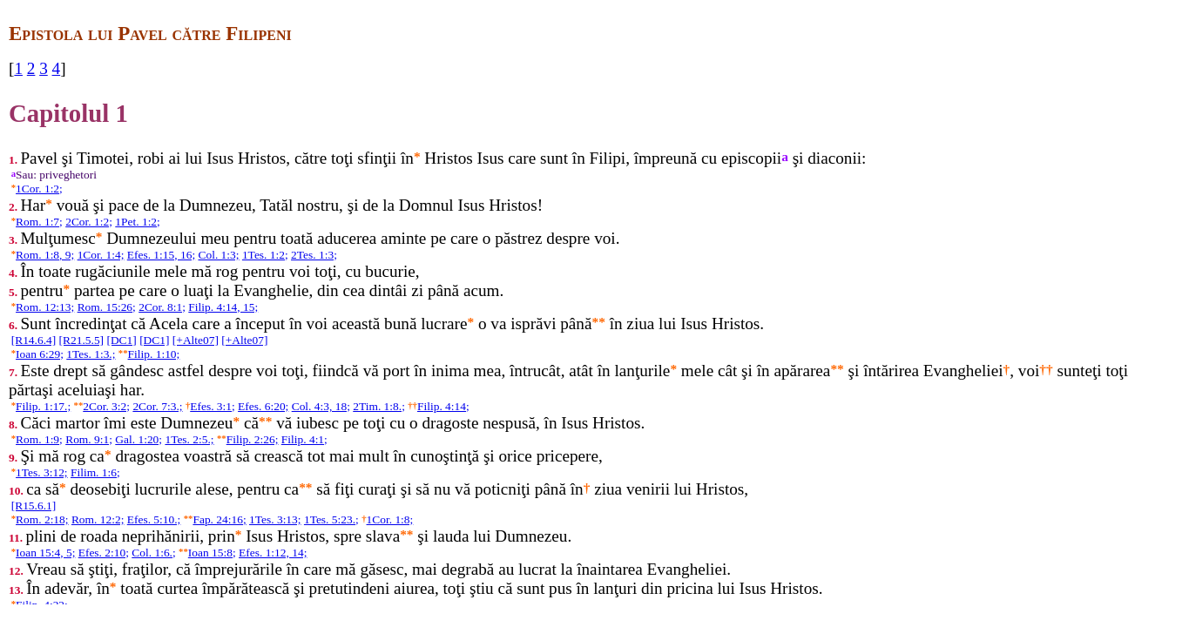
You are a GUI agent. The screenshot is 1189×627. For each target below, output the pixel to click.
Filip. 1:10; (154, 354)
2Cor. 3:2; (106, 406)
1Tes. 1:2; (265, 254)
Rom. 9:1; (88, 439)
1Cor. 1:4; (101, 254)
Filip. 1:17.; (43, 406)
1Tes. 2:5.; (189, 439)
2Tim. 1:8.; (379, 406)
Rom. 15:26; (107, 307)
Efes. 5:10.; (154, 519)
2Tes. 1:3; (314, 254)
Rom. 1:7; (39, 221)
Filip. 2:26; (252, 439)
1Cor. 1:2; (39, 188)
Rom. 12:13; (45, 307)
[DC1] (121, 340)
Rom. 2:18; (42, 519)
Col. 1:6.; (153, 552)
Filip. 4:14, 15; (223, 307)
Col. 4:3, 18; (321, 406)
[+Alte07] (195, 340)
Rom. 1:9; (39, 439)
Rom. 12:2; (97, 519)
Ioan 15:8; (212, 552)
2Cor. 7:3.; (157, 406)
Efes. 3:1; (212, 406)
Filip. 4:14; (443, 406)
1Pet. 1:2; (137, 221)
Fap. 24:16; (219, 519)
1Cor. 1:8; (390, 519)
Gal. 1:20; (138, 439)
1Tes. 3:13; (275, 519)
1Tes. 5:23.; (331, 519)
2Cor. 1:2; (88, 221)
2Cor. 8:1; (162, 307)
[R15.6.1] (34, 505)
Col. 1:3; (218, 254)
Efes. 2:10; (103, 552)
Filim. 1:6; (95, 472)
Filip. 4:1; (304, 439)
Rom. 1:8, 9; (45, 254)
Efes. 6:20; (263, 406)
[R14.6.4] (34, 340)
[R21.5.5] (82, 340)
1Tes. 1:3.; (90, 354)
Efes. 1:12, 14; (273, 552)
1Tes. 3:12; (42, 472)
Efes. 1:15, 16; (161, 254)
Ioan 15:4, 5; (45, 552)
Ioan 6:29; (40, 354)
